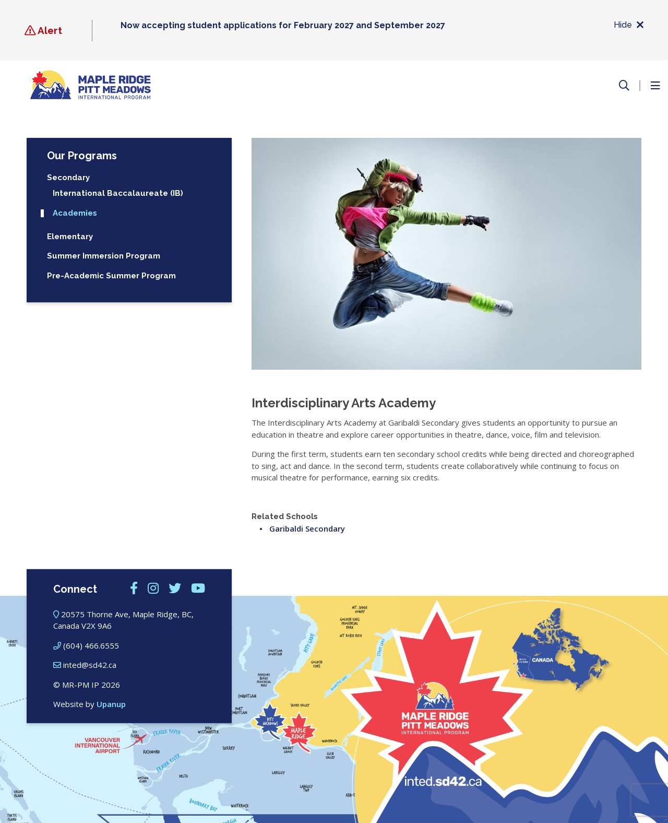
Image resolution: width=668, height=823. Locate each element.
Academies (75, 213)
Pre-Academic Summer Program (111, 276)
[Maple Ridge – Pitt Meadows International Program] (90, 85)
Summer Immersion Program (103, 256)
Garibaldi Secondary (307, 528)
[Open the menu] (655, 86)
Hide (628, 25)
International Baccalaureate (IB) (118, 193)
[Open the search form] (624, 86)
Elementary (70, 237)
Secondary (68, 178)
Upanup (111, 704)
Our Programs (82, 156)
